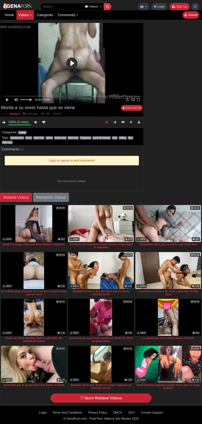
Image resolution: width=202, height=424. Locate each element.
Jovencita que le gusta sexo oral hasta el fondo (33, 385)
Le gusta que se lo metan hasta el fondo (168, 338)
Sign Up (179, 6)
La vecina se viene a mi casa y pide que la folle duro (168, 293)
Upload (190, 14)
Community (68, 15)
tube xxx (7, 142)
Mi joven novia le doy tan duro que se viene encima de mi (101, 293)
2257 (131, 412)
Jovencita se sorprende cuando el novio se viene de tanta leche (101, 340)
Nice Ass (73, 138)
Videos (25, 15)
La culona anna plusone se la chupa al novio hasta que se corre (34, 293)
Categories (45, 15)
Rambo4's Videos (51, 197)
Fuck (28, 138)
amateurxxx (17, 138)
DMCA (117, 412)
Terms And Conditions (67, 412)
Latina (22, 132)
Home (9, 15)
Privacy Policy (97, 412)
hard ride (39, 138)
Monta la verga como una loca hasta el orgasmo (34, 244)
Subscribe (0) (132, 107)
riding (123, 138)
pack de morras (101, 138)
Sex (130, 138)
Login (159, 6)
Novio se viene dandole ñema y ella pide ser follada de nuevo (33, 340)
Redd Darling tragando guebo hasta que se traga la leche (168, 386)
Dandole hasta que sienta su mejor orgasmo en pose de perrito (101, 386)
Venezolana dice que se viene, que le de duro (168, 244)
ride (115, 138)
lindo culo (60, 138)
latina (49, 138)
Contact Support (152, 412)
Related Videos (16, 197)
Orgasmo (86, 138)
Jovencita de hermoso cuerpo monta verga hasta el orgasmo (101, 246)
